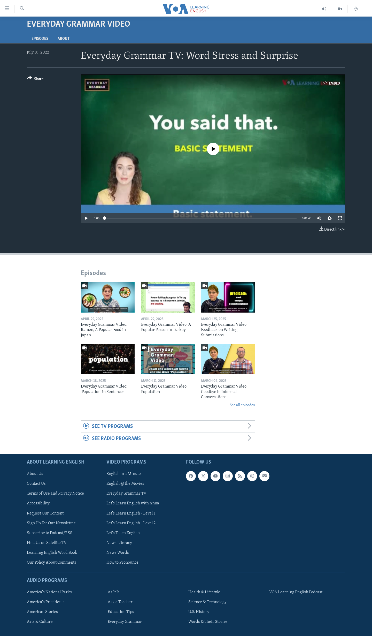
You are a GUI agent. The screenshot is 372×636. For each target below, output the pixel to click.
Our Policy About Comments (51, 562)
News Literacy (119, 543)
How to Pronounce (122, 562)
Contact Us (36, 484)
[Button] (35, 79)
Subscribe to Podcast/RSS (49, 533)
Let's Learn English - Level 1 (130, 513)
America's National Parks (49, 592)
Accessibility (38, 503)
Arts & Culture (40, 622)
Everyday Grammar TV (126, 493)
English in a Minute (123, 474)
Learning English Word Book (52, 552)
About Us (35, 474)
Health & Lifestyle (204, 592)
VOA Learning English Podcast (295, 592)
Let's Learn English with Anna (132, 503)
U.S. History (198, 612)
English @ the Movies (125, 484)
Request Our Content (45, 513)
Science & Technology (207, 602)
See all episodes (242, 405)
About (63, 39)
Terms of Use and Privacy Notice (55, 493)
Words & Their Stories (208, 622)
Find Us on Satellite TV (47, 543)
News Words (117, 552)
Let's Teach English (123, 533)
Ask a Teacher (120, 602)
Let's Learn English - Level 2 (131, 523)
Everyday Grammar (125, 622)
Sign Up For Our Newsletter (51, 523)
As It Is (114, 592)
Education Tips (121, 612)
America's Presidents (46, 602)
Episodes (40, 39)
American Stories (42, 612)
